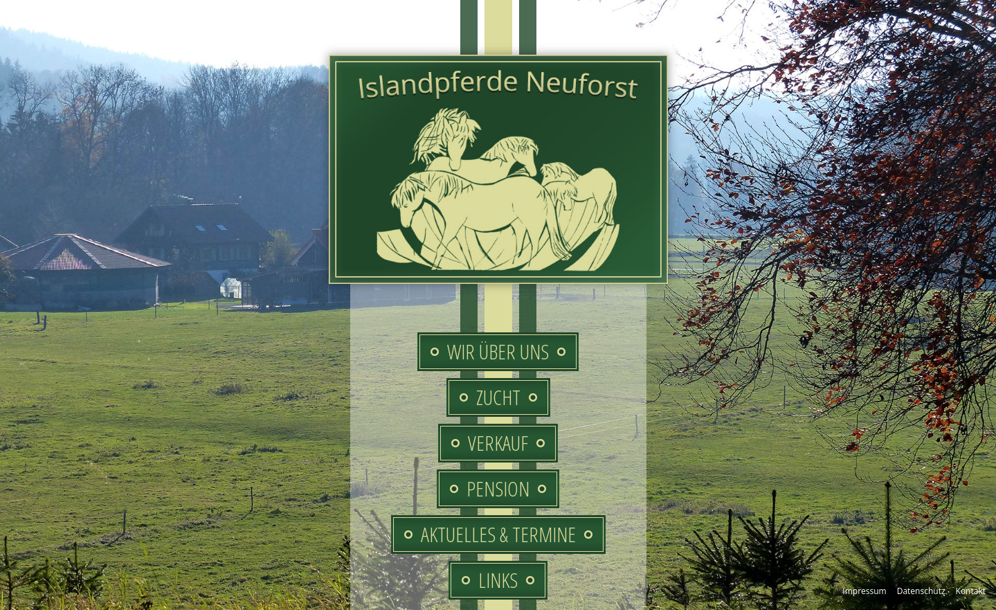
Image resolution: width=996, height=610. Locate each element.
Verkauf (498, 443)
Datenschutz (921, 591)
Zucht (498, 397)
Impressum (864, 591)
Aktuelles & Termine (498, 534)
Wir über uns (498, 351)
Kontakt (971, 591)
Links (498, 580)
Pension (498, 488)
